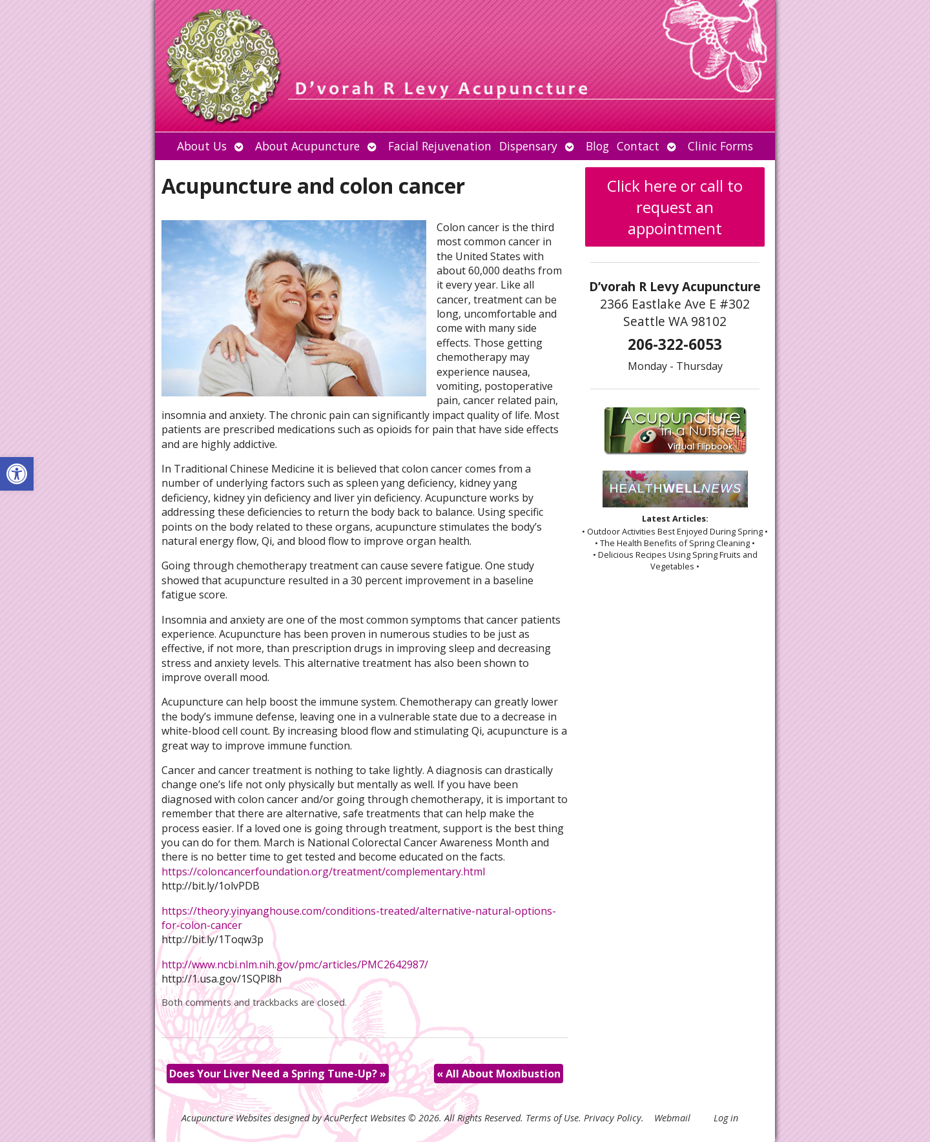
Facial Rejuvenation (439, 146)
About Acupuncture (307, 146)
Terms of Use (552, 1118)
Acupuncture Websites (226, 1118)
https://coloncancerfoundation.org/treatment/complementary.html (323, 871)
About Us (202, 146)
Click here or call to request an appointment (675, 207)
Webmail (672, 1118)
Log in (726, 1118)
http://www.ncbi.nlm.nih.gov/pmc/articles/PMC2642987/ (294, 964)
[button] (17, 474)
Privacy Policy (612, 1118)
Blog (597, 146)
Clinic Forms (720, 146)
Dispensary (528, 146)
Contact (638, 146)
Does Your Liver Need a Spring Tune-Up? (277, 1073)
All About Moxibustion (499, 1073)
